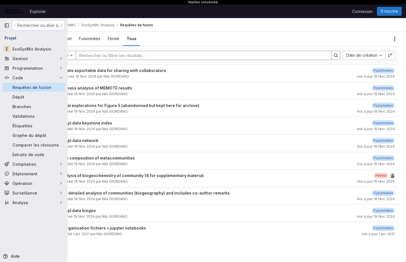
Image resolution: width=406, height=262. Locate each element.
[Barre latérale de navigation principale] (6, 25)
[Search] (210, 55)
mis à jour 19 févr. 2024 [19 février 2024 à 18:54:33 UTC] (376, 216)
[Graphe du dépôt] (33, 135)
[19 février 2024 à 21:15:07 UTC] (383, 70)
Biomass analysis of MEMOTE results (115, 88)
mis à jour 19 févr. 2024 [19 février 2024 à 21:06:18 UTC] (376, 146)
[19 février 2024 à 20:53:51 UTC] (383, 193)
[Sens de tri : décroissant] (390, 55)
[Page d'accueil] (14, 11)
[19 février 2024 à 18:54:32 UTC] (383, 210)
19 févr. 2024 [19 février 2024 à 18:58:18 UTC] (103, 199)
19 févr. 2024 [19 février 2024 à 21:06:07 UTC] (103, 146)
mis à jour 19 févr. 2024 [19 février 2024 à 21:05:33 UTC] (376, 164)
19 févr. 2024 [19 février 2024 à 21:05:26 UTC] (103, 164)
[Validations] (33, 116)
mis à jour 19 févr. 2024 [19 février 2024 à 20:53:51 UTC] (376, 199)
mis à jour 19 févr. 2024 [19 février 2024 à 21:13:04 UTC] (376, 94)
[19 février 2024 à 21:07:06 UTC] (383, 123)
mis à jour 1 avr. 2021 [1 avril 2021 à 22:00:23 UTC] (378, 234)
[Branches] (33, 106)
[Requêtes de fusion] (33, 87)
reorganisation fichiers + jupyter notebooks (122, 228)
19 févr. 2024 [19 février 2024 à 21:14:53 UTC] (105, 76)
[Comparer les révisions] (33, 144)
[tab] (84, 39)
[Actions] (394, 38)
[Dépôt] (33, 96)
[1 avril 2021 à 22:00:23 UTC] (383, 228)
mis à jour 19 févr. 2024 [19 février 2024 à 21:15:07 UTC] (376, 76)
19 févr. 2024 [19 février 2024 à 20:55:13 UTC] (103, 181)
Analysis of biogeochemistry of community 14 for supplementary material (151, 175)
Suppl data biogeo (97, 210)
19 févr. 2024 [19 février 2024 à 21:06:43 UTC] (103, 129)
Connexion (362, 11)
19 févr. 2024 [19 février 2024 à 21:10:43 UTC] (103, 111)
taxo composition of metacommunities (116, 158)
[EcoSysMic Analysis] (33, 48)
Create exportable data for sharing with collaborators (132, 70)
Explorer (38, 11)
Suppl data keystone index (105, 123)
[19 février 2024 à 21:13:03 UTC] (383, 88)
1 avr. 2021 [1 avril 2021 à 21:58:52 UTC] (100, 234)
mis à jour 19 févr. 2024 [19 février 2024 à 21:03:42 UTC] (376, 181)
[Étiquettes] (33, 125)
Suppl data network (98, 140)
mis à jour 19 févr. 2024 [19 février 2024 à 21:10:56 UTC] (376, 111)
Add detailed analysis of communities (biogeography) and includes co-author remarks (164, 193)
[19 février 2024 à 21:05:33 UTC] (383, 158)
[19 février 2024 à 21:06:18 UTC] (383, 140)
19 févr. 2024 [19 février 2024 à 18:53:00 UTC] (103, 216)
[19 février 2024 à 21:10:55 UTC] (383, 105)
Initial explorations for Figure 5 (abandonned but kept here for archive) (149, 105)
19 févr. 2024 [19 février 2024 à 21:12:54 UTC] (103, 94)
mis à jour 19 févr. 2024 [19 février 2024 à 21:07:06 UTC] (376, 129)
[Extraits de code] (33, 154)
